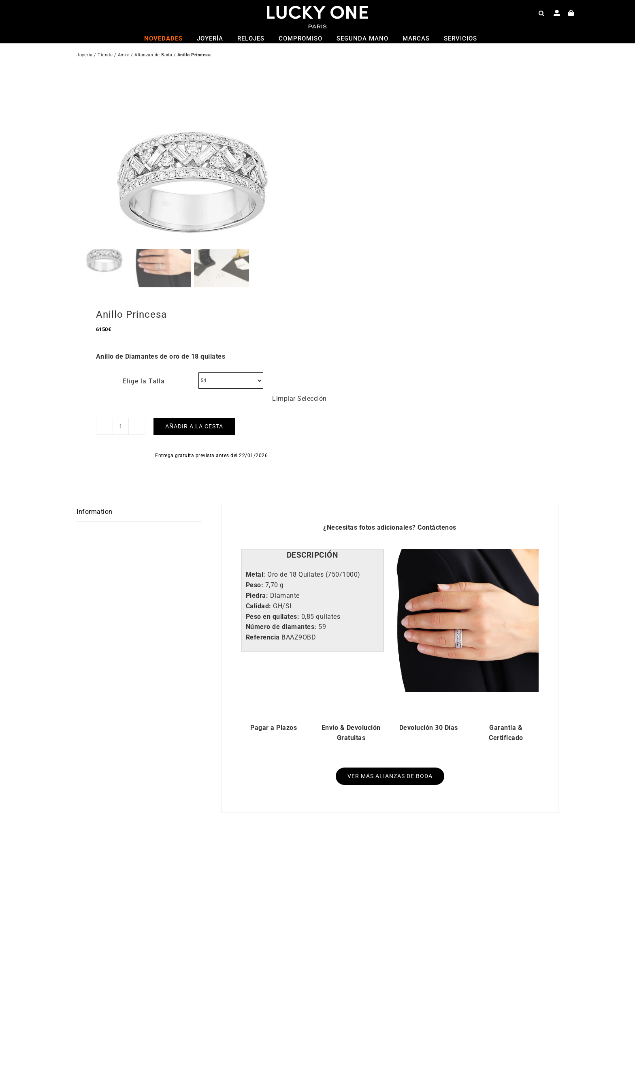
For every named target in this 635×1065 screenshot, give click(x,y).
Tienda (105, 55)
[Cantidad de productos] (121, 415)
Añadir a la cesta (194, 415)
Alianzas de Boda (153, 55)
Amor (124, 55)
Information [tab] (95, 500)
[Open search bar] (541, 13)
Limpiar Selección (299, 387)
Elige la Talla (144, 369)
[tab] (312, 544)
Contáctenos (437, 516)
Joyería (85, 55)
